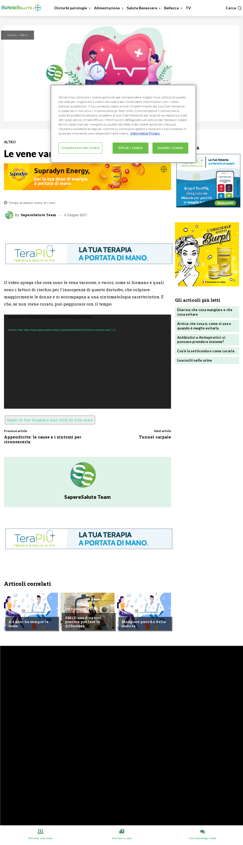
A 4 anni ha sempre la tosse (28, 623)
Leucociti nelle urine (194, 360)
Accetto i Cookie (170, 148)
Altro (23, 35)
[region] (123, 124)
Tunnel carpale (155, 437)
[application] (87, 362)
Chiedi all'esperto (24, 613)
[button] (234, 8)
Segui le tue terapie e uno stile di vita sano (50, 419)
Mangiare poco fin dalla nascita (144, 623)
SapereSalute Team (38, 215)
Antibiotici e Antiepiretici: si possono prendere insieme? (201, 339)
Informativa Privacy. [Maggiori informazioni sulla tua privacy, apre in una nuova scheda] (145, 133)
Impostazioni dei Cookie (80, 148)
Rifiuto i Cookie (130, 148)
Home (12, 35)
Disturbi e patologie (83, 609)
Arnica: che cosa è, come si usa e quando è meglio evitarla (204, 325)
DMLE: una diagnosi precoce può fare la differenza (83, 621)
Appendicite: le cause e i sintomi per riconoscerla (42, 439)
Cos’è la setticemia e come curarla (205, 351)
